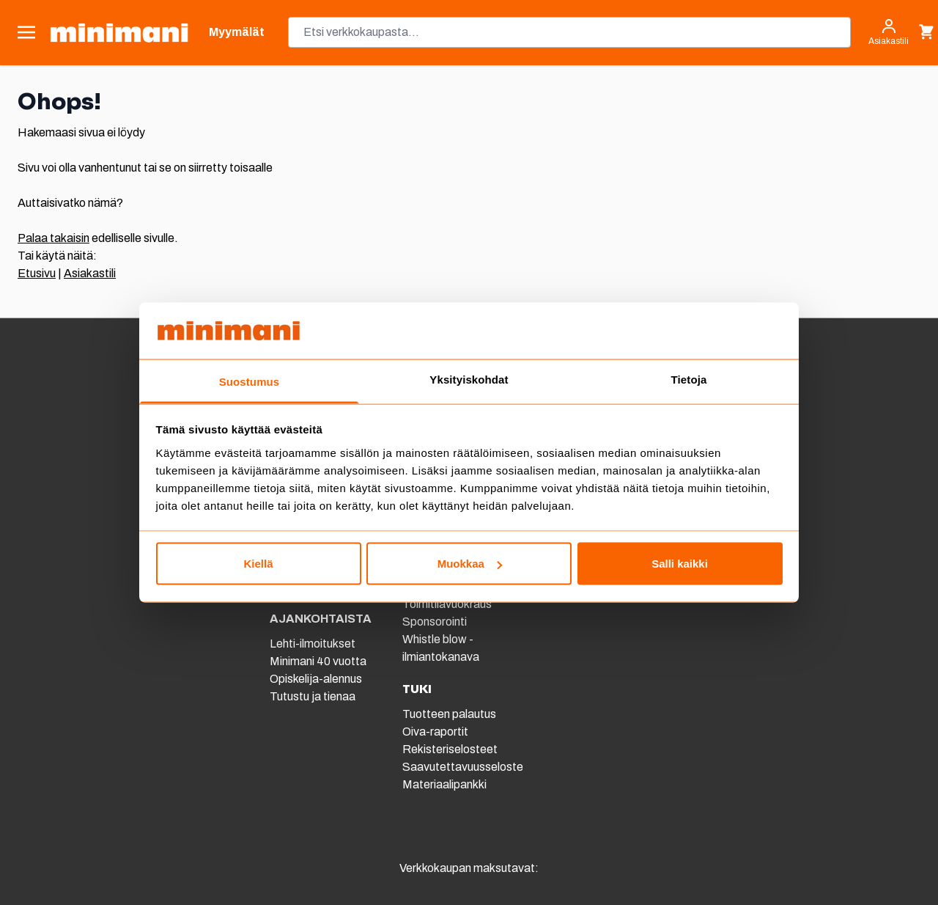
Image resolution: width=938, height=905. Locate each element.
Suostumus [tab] (249, 381)
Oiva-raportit (435, 731)
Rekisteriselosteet (450, 749)
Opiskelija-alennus (316, 679)
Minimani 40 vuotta (318, 661)
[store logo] (119, 33)
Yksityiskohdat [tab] (468, 379)
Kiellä (258, 563)
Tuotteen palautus (450, 714)
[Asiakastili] (888, 32)
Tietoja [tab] (689, 379)
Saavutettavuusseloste (462, 767)
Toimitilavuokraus (447, 604)
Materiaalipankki (444, 784)
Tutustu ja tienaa (312, 696)
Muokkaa (469, 563)
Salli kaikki (679, 563)
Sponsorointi (434, 621)
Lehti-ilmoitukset (312, 643)
